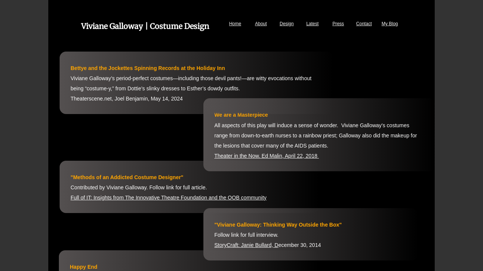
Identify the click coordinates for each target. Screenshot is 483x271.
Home (235, 23)
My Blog (389, 23)
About (261, 23)
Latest (312, 23)
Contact (364, 23)
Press (338, 23)
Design (287, 23)
